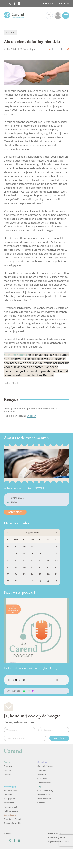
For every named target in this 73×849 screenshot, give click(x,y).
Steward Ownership (12, 823)
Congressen (42, 778)
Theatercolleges (44, 782)
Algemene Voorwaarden (58, 841)
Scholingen (42, 774)
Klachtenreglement (56, 837)
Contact (48, 3)
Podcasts (8, 794)
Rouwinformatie (11, 807)
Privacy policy (54, 833)
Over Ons (63, 3)
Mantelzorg (9, 802)
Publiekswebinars (11, 811)
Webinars (41, 770)
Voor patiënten (44, 794)
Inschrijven (59, 738)
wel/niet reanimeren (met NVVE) (24, 488)
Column (10, 32)
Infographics (9, 798)
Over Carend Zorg (45, 790)
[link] (57, 15)
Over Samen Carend (12, 819)
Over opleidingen (45, 766)
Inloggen (31, 415)
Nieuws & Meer (10, 790)
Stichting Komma (15, 354)
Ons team (8, 770)
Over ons (8, 766)
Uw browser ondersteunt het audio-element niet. (36, 680)
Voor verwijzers (44, 798)
